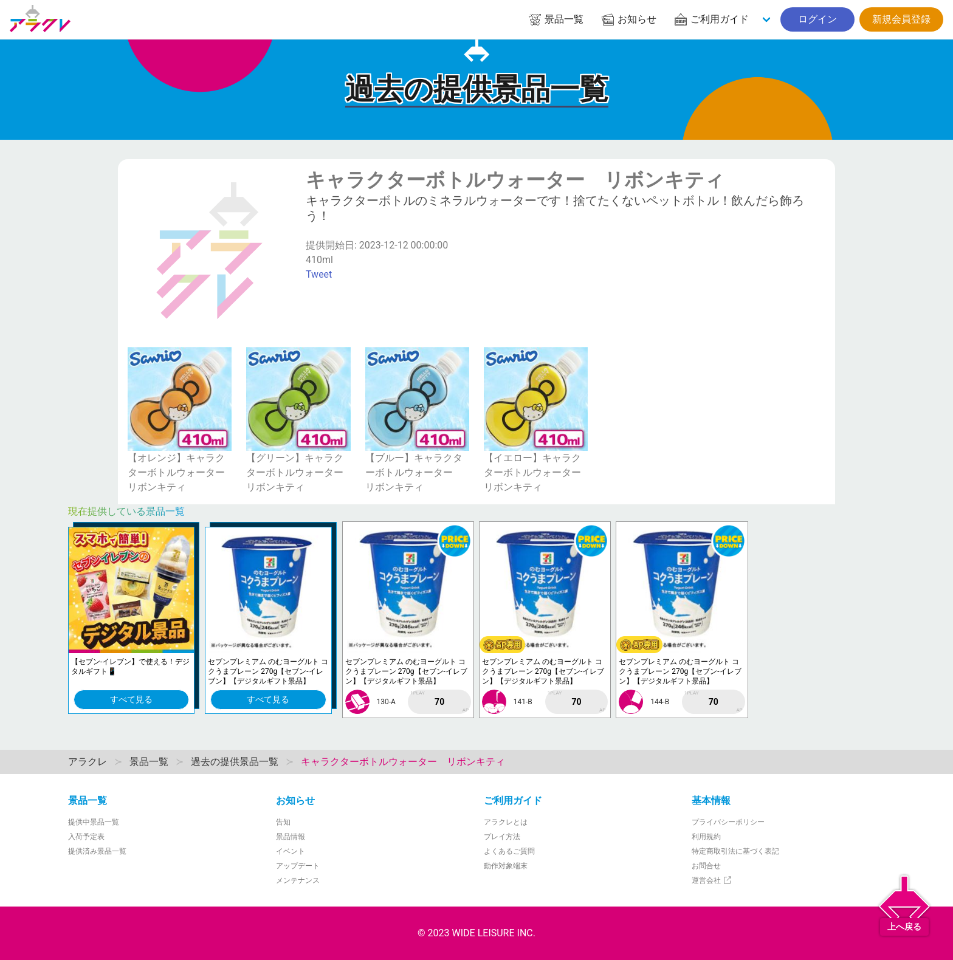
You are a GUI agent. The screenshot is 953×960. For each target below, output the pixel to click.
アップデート (298, 866)
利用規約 (706, 836)
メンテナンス (298, 880)
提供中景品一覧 (93, 822)
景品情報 (290, 836)
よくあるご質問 (509, 851)
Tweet (319, 274)
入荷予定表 (86, 836)
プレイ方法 (502, 836)
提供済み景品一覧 (97, 851)
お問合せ (706, 866)
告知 (283, 822)
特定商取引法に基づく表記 (735, 851)
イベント (290, 851)
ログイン (817, 19)
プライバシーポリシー (728, 822)
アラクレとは (506, 822)
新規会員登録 (901, 19)
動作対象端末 (506, 866)
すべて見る (131, 699)
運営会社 (712, 880)
